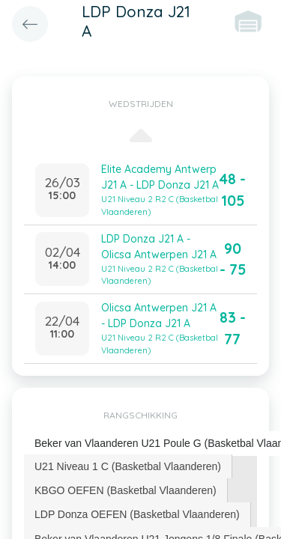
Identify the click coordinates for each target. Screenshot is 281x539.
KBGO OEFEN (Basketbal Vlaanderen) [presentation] (125, 490)
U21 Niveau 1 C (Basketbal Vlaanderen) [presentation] (127, 466)
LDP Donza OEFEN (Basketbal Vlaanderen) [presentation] (137, 514)
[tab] (128, 466)
